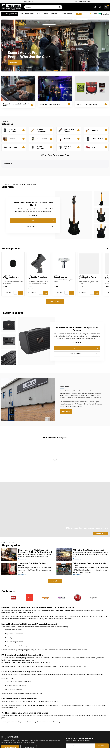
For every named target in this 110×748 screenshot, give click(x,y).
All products (88, 716)
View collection (55, 285)
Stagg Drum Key (60, 261)
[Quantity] (15, 277)
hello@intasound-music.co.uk (14, 717)
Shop (30, 700)
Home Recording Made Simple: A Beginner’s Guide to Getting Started (35, 487)
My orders (87, 703)
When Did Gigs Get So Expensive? (88, 486)
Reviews (59, 700)
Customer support (62, 706)
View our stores (28, 684)
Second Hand (33, 706)
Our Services (33, 719)
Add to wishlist (40, 210)
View (42, 205)
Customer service (67, 14)
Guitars (31, 703)
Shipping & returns (62, 709)
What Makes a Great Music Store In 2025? (89, 500)
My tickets (87, 706)
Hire (38, 14)
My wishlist (87, 709)
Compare (8, 277)
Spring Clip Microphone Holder (37, 262)
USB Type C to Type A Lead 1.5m (87, 262)
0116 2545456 (10, 711)
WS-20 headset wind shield (11, 262)
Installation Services (27, 14)
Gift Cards (54, 14)
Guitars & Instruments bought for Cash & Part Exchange (67, 726)
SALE (79, 14)
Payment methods (62, 719)
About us (59, 703)
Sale (30, 716)
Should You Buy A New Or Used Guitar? (32, 500)
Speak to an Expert (62, 731)
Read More (66, 396)
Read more (22, 495)
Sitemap (59, 722)
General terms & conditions (65, 712)
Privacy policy (60, 716)
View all (55, 517)
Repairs (45, 14)
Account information (90, 700)
